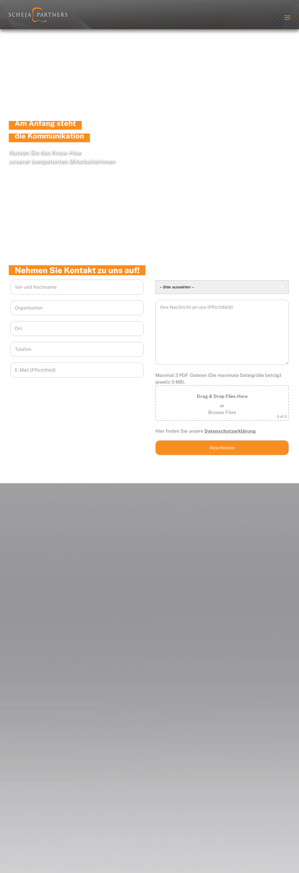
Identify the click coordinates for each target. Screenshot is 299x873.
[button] (287, 17)
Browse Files (222, 412)
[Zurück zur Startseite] (38, 14)
